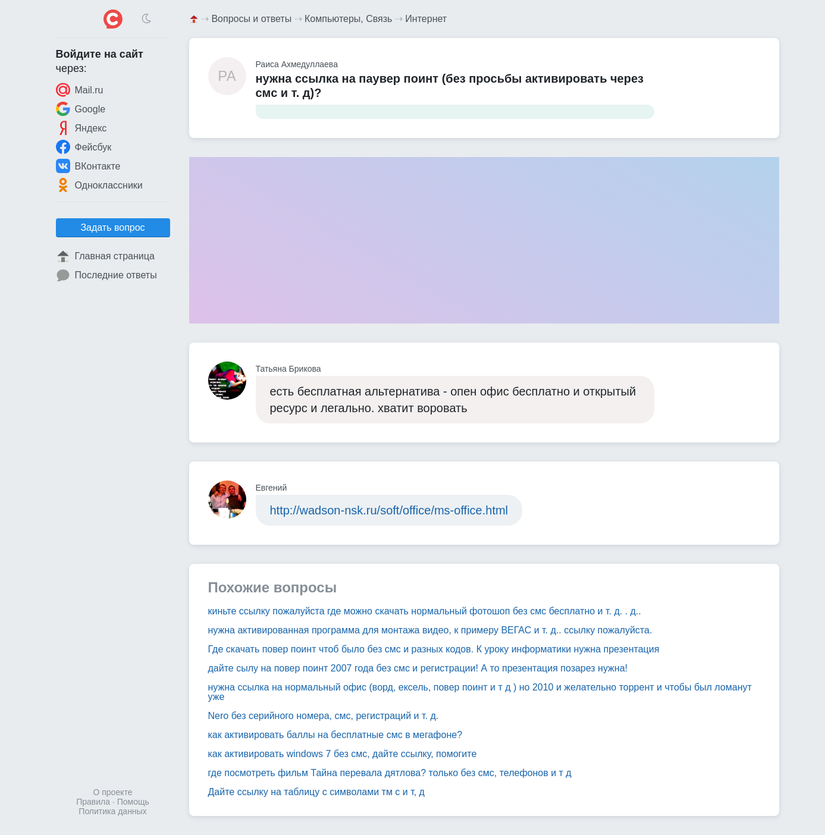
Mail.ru (79, 90)
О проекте (112, 792)
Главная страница (105, 256)
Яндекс (81, 128)
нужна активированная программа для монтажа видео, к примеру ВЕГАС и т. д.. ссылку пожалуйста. (430, 630)
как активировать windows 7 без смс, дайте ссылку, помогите (342, 754)
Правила (93, 801)
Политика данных (112, 811)
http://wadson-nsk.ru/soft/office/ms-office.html (389, 510)
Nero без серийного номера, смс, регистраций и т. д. (323, 716)
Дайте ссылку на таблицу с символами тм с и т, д (316, 792)
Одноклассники (99, 185)
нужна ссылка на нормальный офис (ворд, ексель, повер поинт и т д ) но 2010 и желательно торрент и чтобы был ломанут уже (480, 692)
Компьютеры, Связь (348, 19)
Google (81, 109)
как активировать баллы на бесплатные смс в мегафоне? (335, 735)
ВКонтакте (88, 166)
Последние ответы (106, 275)
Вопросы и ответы (251, 19)
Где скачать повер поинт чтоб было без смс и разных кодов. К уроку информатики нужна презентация (434, 649)
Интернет (426, 19)
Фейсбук (84, 147)
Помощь (133, 801)
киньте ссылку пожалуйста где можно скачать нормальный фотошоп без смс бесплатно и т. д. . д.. (424, 611)
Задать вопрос (112, 227)
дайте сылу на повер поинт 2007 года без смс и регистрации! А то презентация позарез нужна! (418, 668)
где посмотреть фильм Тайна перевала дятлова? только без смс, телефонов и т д (390, 773)
